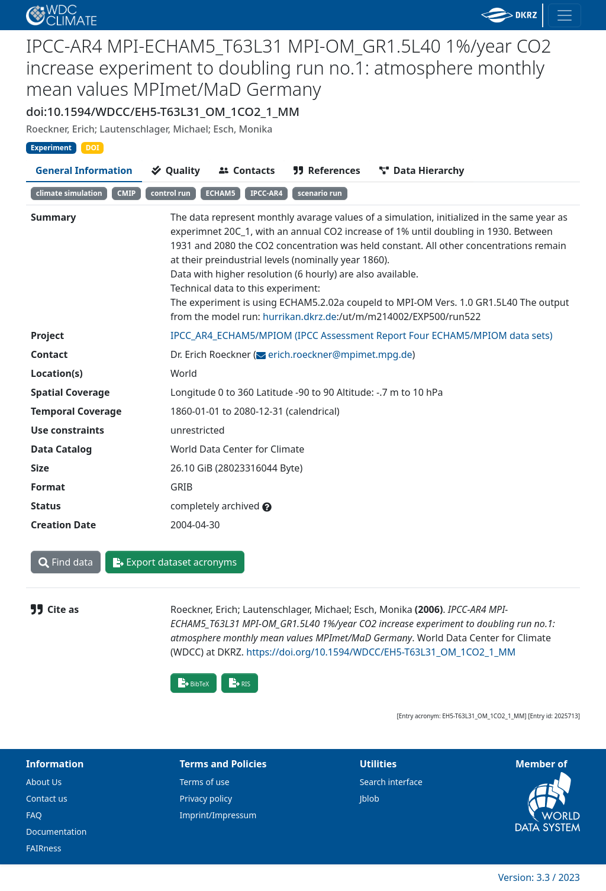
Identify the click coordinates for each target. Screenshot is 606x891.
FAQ (34, 815)
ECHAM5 (220, 193)
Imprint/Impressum (218, 815)
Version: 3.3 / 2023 (539, 877)
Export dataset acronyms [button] (175, 562)
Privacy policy (206, 798)
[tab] (84, 170)
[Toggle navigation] (564, 15)
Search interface (391, 781)
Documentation (56, 831)
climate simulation (69, 193)
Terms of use (205, 781)
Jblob (369, 798)
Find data (65, 562)
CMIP (126, 193)
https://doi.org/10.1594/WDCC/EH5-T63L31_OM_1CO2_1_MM (380, 651)
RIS (239, 682)
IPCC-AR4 (266, 193)
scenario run (320, 193)
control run (171, 193)
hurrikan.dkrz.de (299, 316)
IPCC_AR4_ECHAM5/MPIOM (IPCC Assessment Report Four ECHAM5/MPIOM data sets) (361, 335)
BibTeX (193, 682)
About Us (44, 781)
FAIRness (43, 848)
